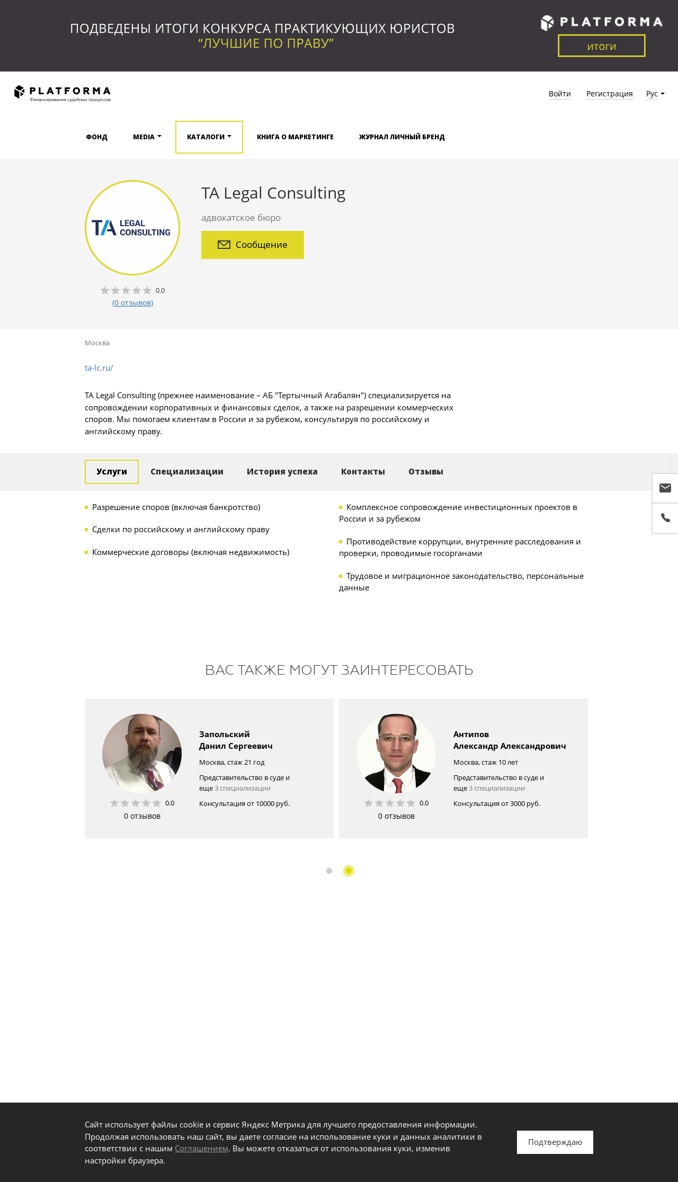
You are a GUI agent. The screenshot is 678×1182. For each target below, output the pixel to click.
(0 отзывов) (132, 303)
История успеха (282, 471)
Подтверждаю (555, 1141)
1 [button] (329, 871)
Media (144, 136)
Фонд (97, 136)
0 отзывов (142, 816)
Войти (560, 93)
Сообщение (253, 244)
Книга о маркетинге (295, 136)
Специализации (187, 471)
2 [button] (349, 871)
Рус (652, 93)
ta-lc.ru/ (99, 367)
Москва (97, 342)
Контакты (363, 471)
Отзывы (425, 471)
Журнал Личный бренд (402, 136)
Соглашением (201, 1148)
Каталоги (206, 136)
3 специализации (243, 788)
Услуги (111, 471)
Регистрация (609, 93)
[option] (209, 768)
